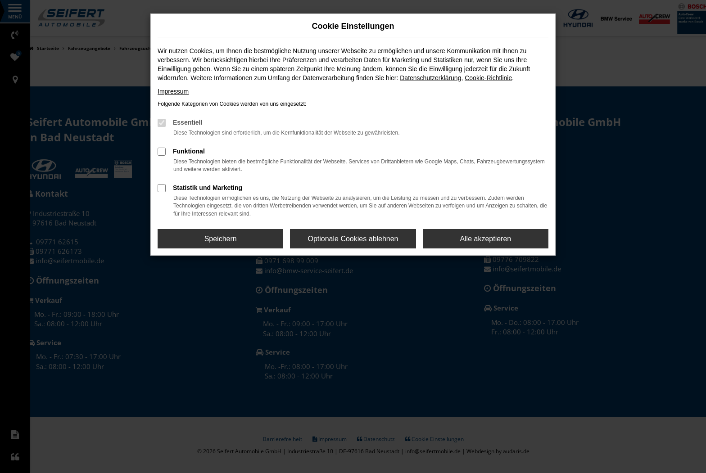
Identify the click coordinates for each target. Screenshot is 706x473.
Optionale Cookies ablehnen (353, 239)
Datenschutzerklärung (430, 77)
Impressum (173, 91)
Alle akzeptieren (485, 239)
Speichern (220, 239)
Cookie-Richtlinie (488, 77)
